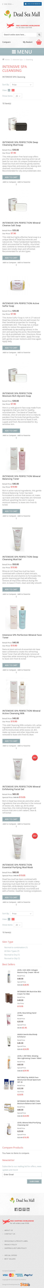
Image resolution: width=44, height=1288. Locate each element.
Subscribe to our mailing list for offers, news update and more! (21, 1168)
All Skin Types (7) (11, 951)
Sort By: (5, 84)
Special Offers (10, 1255)
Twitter (20, 1209)
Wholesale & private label (16, 1241)
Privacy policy (10, 1244)
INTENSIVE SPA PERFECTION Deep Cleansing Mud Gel (20, 558)
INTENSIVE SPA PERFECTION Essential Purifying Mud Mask (17, 866)
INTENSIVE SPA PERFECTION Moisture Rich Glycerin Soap (17, 394)
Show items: (7, 96)
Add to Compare (9, 182)
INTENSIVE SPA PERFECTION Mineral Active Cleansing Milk (21, 712)
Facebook (16, 1209)
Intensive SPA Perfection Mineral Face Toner (22, 636)
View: (4, 90)
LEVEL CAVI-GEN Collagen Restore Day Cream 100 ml (28, 971)
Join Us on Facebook (33, 4)
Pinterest (24, 1209)
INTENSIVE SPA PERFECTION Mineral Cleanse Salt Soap (21, 224)
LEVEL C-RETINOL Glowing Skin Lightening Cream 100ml (29, 1057)
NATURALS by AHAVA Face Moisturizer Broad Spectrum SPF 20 (29, 1079)
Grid (9, 90)
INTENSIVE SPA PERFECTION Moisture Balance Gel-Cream (29, 1102)
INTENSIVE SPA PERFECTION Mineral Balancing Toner (21, 477)
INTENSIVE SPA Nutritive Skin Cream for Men (29, 992)
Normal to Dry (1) (12, 954)
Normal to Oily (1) (12, 958)
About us (8, 1230)
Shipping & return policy (15, 1248)
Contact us (9, 1234)
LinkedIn (28, 1209)
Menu (24, 52)
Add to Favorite (23, 182)
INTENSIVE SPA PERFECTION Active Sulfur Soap (20, 304)
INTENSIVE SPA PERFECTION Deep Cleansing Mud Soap (20, 143)
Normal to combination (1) (16, 947)
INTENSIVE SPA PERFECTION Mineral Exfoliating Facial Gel (21, 788)
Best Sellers (9, 1259)
